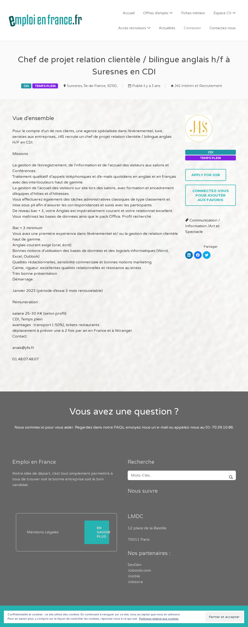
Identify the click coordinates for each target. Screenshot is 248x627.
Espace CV (222, 13)
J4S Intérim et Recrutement (198, 86)
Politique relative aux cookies (159, 618)
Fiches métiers (193, 13)
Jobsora (135, 581)
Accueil (129, 13)
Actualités (167, 28)
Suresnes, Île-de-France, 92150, (92, 86)
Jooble (134, 576)
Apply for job (205, 175)
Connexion (192, 28)
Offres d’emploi (155, 13)
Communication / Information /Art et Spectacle (202, 226)
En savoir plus (103, 532)
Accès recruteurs (132, 28)
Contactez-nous (222, 28)
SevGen (134, 564)
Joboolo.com (139, 570)
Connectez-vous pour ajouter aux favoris (210, 195)
